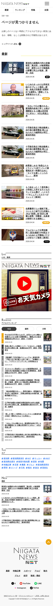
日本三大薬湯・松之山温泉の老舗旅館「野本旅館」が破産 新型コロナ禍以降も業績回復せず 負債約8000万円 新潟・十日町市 (23, 382)
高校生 (45, 468)
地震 (42, 462)
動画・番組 (35, 576)
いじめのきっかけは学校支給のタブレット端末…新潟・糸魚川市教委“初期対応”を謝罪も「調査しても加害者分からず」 (37, 89)
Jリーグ (14, 468)
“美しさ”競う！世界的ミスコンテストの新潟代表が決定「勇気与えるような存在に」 (23, 415)
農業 (23, 465)
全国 (46, 10)
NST (29, 458)
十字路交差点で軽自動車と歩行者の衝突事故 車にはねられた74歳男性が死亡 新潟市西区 (38, 131)
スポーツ (27, 571)
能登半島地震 (24, 462)
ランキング (20, 10)
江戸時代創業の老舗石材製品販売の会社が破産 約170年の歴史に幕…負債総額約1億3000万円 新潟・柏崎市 (23, 405)
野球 (6, 468)
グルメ (31, 465)
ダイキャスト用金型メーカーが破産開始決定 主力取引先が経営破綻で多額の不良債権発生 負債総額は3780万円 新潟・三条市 (23, 371)
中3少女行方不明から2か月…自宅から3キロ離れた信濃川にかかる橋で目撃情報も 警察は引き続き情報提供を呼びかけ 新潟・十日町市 (23, 337)
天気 (23, 468)
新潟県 (6, 458)
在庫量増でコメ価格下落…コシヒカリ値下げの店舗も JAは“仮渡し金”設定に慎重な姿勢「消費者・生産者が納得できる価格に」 (38, 214)
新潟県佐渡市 (9, 462)
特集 (33, 10)
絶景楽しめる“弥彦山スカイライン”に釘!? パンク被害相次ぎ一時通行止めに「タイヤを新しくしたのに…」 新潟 (37, 171)
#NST (47, 458)
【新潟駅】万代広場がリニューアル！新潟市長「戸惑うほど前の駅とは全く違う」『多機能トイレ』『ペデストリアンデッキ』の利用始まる (23, 359)
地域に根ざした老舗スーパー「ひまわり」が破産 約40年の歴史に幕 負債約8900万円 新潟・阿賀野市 (24, 348)
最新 (7, 10)
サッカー (38, 458)
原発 (35, 462)
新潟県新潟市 (18, 458)
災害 (16, 465)
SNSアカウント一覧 (10, 596)
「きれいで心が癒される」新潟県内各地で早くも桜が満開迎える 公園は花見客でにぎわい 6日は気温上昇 (37, 111)
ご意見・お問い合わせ (42, 596)
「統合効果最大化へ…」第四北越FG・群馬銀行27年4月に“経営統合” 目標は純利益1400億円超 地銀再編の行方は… (23, 393)
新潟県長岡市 (43, 465)
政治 (37, 468)
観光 (30, 468)
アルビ (47, 241)
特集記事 (46, 98)
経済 (47, 77)
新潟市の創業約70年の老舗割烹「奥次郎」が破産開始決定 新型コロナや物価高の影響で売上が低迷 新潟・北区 (38, 68)
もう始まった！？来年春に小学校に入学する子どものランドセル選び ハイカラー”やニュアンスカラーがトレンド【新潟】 (37, 192)
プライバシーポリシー (26, 596)
